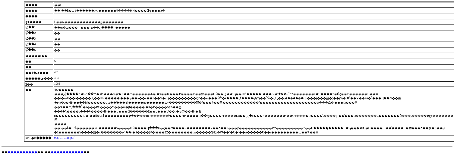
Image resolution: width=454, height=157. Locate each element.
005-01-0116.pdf (64, 137)
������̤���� (23, 152)
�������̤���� (67, 152)
